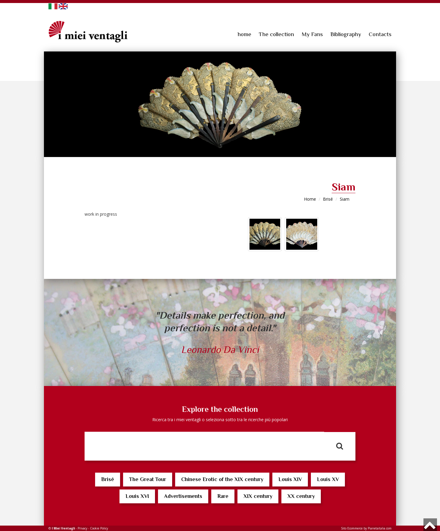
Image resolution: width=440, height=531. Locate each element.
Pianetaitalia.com (380, 528)
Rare (222, 496)
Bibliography (345, 34)
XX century (301, 496)
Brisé (328, 199)
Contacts (380, 34)
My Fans (312, 34)
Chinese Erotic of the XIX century (222, 479)
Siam (344, 199)
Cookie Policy (99, 528)
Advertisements (183, 496)
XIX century (257, 496)
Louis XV (328, 479)
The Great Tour (147, 479)
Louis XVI (137, 496)
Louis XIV (290, 479)
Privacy (82, 528)
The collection (276, 34)
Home (310, 199)
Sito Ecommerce (352, 528)
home (244, 34)
